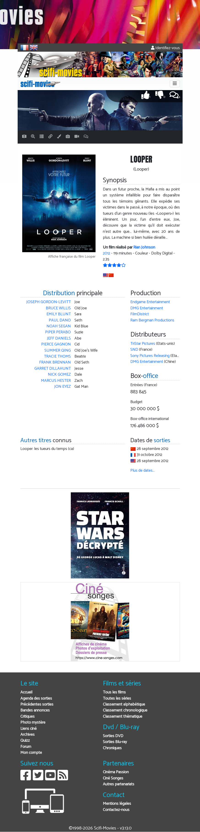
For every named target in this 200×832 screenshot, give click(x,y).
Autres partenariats (118, 784)
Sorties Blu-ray (115, 742)
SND (134, 349)
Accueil (26, 692)
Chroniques (112, 748)
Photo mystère (32, 722)
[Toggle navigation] (175, 83)
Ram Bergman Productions (152, 320)
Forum (25, 747)
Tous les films (114, 692)
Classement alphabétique (124, 704)
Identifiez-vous (165, 48)
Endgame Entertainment (150, 302)
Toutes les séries (117, 698)
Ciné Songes (113, 778)
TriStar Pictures (142, 343)
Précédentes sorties (36, 704)
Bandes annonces (35, 710)
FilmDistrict (139, 314)
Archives (27, 734)
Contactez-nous (116, 810)
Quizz (25, 740)
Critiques (27, 716)
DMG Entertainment (146, 308)
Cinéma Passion (116, 772)
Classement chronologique (125, 710)
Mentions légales (117, 803)
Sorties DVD (113, 736)
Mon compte (31, 752)
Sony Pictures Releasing (150, 356)
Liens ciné (28, 728)
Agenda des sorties (36, 698)
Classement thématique (122, 716)
